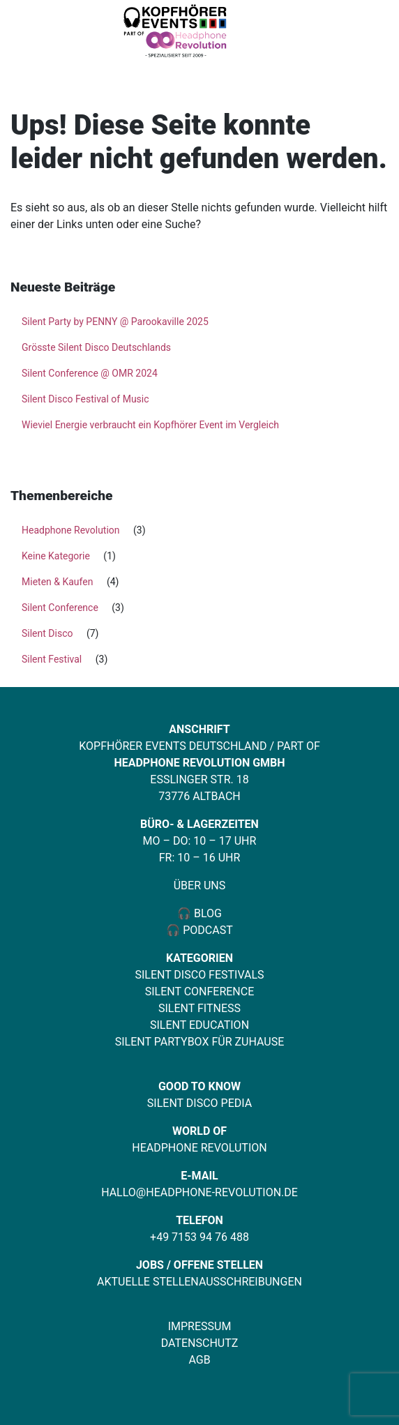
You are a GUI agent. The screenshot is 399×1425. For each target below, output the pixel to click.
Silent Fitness (199, 1008)
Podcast (208, 930)
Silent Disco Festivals (199, 974)
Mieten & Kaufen (57, 581)
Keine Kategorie (56, 555)
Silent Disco (47, 633)
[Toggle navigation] (365, 33)
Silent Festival (52, 659)
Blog (206, 913)
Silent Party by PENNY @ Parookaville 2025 (115, 321)
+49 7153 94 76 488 (199, 1237)
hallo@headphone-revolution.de (199, 1192)
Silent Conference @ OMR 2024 (90, 373)
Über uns (200, 885)
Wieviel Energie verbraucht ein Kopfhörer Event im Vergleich (150, 424)
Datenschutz (200, 1343)
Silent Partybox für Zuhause (200, 1041)
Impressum (200, 1326)
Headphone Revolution (71, 530)
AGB (199, 1359)
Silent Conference (60, 607)
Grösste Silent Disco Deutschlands (96, 347)
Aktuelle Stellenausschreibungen (199, 1281)
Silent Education (199, 1025)
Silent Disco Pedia (199, 1103)
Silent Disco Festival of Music (85, 399)
